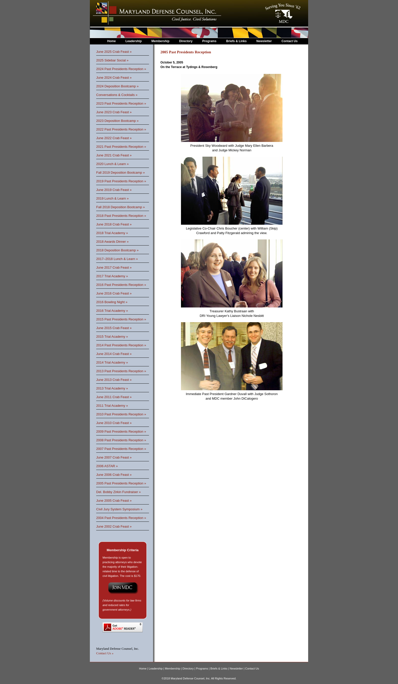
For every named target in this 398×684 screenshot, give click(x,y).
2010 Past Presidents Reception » (121, 414)
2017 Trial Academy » (112, 276)
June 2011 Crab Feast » (113, 397)
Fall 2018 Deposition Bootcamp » (120, 207)
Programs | (203, 668)
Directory (186, 41)
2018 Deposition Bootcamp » (117, 250)
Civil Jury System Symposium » (119, 509)
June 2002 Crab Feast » (113, 526)
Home (111, 41)
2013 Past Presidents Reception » (121, 371)
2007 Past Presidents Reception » (121, 449)
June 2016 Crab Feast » (113, 293)
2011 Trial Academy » (112, 406)
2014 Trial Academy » (112, 362)
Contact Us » (104, 653)
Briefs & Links (236, 41)
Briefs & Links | (220, 668)
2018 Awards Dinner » (112, 241)
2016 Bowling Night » (111, 302)
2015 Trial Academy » (112, 336)
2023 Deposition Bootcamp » (117, 121)
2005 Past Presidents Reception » (121, 483)
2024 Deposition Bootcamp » (117, 86)
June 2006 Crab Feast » (113, 475)
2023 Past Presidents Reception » (121, 103)
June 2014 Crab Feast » (113, 354)
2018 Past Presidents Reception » (121, 216)
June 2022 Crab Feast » (113, 138)
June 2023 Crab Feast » (113, 112)
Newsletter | (237, 668)
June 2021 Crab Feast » (113, 155)
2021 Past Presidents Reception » (121, 147)
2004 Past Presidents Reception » (121, 518)
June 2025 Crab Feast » (113, 52)
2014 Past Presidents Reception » (121, 345)
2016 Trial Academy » (112, 311)
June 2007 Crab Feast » (113, 457)
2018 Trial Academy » (112, 233)
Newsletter (264, 41)
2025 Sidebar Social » (112, 60)
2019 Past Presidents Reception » (121, 181)
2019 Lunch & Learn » (112, 198)
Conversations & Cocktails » (117, 95)
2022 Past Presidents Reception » (121, 129)
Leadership (133, 41)
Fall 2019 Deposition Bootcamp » (120, 172)
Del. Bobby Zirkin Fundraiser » (118, 492)
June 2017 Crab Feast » (113, 267)
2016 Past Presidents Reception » (121, 285)
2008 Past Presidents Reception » (121, 440)
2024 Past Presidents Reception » (121, 69)
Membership (161, 41)
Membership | (174, 668)
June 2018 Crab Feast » (113, 224)
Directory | (189, 668)
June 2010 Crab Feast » (113, 423)
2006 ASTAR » (107, 466)
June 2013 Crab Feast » (113, 380)
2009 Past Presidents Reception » (121, 431)
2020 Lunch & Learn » (112, 164)
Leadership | (157, 668)
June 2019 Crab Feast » (113, 190)
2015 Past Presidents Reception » (121, 319)
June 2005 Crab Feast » (113, 500)
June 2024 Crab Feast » (113, 77)
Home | (144, 668)
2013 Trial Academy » (112, 388)
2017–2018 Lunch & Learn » (117, 259)
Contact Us (289, 41)
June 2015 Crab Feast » (113, 328)
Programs (209, 41)
